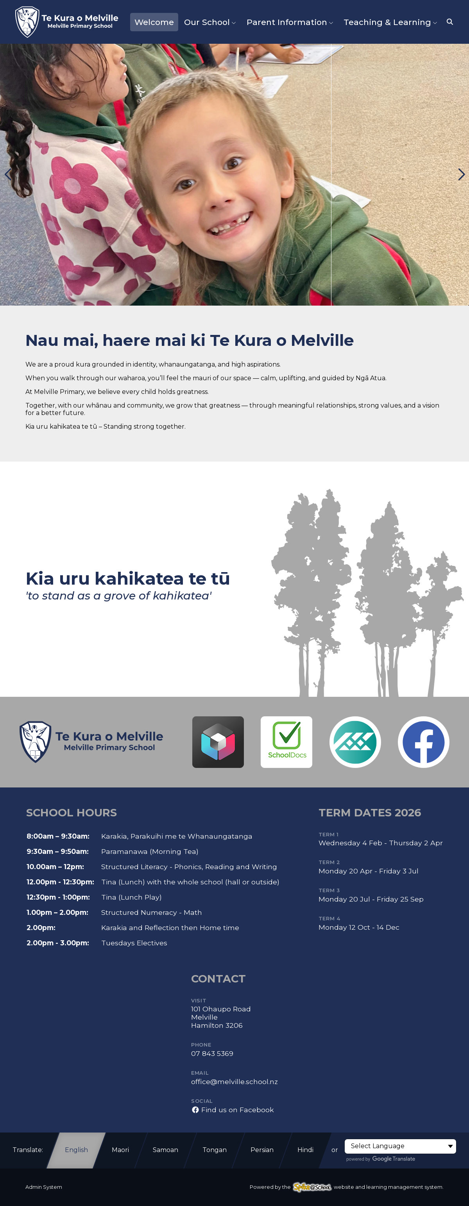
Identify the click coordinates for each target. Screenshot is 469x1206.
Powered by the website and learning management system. (347, 1187)
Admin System (43, 1187)
